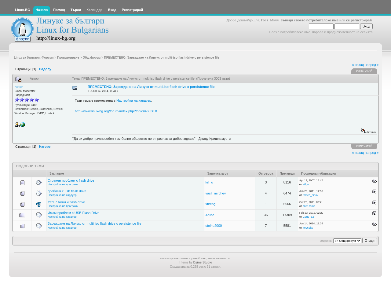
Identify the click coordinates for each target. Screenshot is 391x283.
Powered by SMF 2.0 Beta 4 (175, 258)
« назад (358, 65)
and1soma (309, 206)
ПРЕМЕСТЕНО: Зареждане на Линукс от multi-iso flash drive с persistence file (151, 87)
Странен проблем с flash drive (71, 180)
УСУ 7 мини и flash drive (66, 202)
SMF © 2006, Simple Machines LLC (211, 258)
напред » (372, 65)
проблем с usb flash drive (67, 191)
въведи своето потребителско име (309, 20)
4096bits (308, 227)
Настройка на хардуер (133, 100)
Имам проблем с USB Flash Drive (73, 213)
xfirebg (211, 204)
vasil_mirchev (216, 193)
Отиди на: (326, 240)
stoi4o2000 (214, 225)
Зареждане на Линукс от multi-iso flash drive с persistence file (94, 223)
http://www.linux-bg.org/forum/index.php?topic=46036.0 (116, 111)
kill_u (209, 182)
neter (19, 87)
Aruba (210, 215)
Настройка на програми (63, 184)
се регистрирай (359, 20)
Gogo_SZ (308, 216)
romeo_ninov (310, 195)
